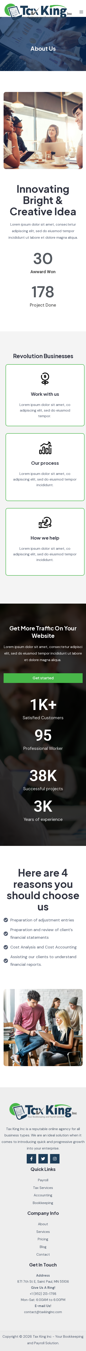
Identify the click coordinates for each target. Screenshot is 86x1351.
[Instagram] (55, 1158)
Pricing (43, 1239)
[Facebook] (31, 1158)
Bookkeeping (43, 1203)
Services (43, 1232)
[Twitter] (43, 1158)
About (43, 1224)
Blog (43, 1247)
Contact (43, 1254)
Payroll (43, 1180)
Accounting (43, 1195)
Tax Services (43, 1188)
